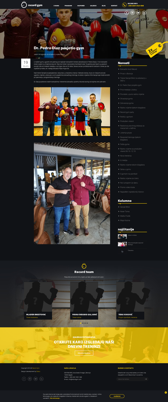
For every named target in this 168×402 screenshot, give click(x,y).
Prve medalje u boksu (127, 89)
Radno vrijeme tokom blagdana (131, 165)
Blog (104, 6)
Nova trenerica (124, 156)
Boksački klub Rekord (127, 69)
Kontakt (114, 6)
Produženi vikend (126, 121)
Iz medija (122, 160)
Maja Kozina (124, 220)
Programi (68, 6)
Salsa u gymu (124, 169)
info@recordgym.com (75, 379)
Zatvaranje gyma (125, 103)
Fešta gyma (123, 144)
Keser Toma (124, 211)
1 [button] (80, 323)
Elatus (38, 371)
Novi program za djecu (128, 183)
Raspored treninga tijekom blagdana (129, 138)
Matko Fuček (124, 216)
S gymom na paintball (127, 174)
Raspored (81, 6)
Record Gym (31, 4)
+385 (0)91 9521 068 (136, 5)
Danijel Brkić (124, 207)
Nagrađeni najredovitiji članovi (131, 192)
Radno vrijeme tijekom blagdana (131, 107)
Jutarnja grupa (125, 132)
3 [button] (84, 323)
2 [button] (82, 323)
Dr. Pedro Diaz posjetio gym (130, 85)
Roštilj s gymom (125, 116)
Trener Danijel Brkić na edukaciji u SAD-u (132, 79)
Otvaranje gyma (125, 98)
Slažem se (117, 396)
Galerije (93, 6)
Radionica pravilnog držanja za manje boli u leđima (131, 127)
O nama (56, 6)
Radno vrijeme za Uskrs (128, 178)
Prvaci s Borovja (125, 73)
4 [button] (85, 323)
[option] (38, 300)
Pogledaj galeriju (84, 353)
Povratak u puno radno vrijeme (131, 94)
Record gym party (126, 112)
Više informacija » (55, 398)
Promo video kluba (126, 187)
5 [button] (87, 323)
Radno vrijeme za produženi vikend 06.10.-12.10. (130, 150)
